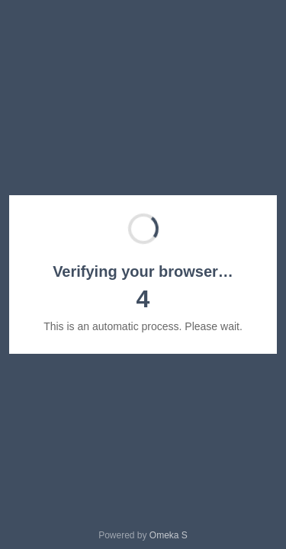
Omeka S (168, 535)
